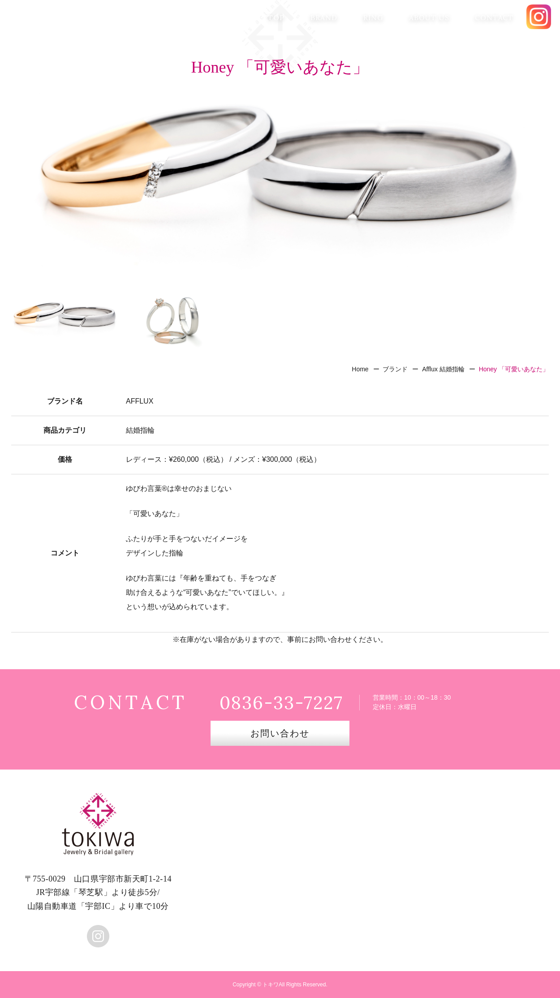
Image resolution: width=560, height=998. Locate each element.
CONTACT (494, 17)
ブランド (395, 369)
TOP (276, 17)
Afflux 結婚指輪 (443, 369)
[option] (280, 181)
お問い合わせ (280, 733)
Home (360, 369)
